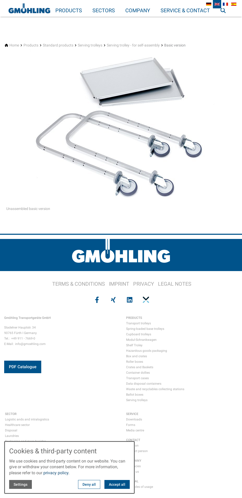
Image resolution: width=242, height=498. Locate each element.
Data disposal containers (143, 383)
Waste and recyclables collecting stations (155, 389)
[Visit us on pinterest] (145, 300)
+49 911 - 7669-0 (23, 338)
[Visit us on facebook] (97, 300)
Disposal (11, 430)
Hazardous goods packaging (146, 351)
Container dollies (138, 372)
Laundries (12, 436)
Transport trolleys (138, 323)
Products (68, 10)
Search (225, 21)
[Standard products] (58, 45)
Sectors (103, 10)
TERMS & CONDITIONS (78, 284)
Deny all (89, 484)
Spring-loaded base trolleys (145, 329)
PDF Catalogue (23, 366)
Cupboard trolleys (138, 334)
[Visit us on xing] (113, 300)
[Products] (30, 45)
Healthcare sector (17, 425)
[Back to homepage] (29, 8)
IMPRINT (119, 284)
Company (137, 10)
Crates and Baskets (139, 367)
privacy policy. (56, 472)
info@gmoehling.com (30, 344)
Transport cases (137, 378)
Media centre (135, 430)
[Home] (14, 45)
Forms (130, 425)
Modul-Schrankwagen (141, 340)
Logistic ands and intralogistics (27, 419)
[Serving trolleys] (90, 45)
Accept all (117, 484)
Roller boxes (134, 362)
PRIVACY (143, 284)
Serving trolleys (136, 400)
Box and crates (136, 356)
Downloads (134, 419)
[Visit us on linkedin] (129, 300)
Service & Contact (185, 10)
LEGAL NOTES (174, 284)
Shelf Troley (134, 345)
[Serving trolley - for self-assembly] (133, 45)
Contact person (137, 451)
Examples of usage (139, 487)
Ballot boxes (134, 394)
